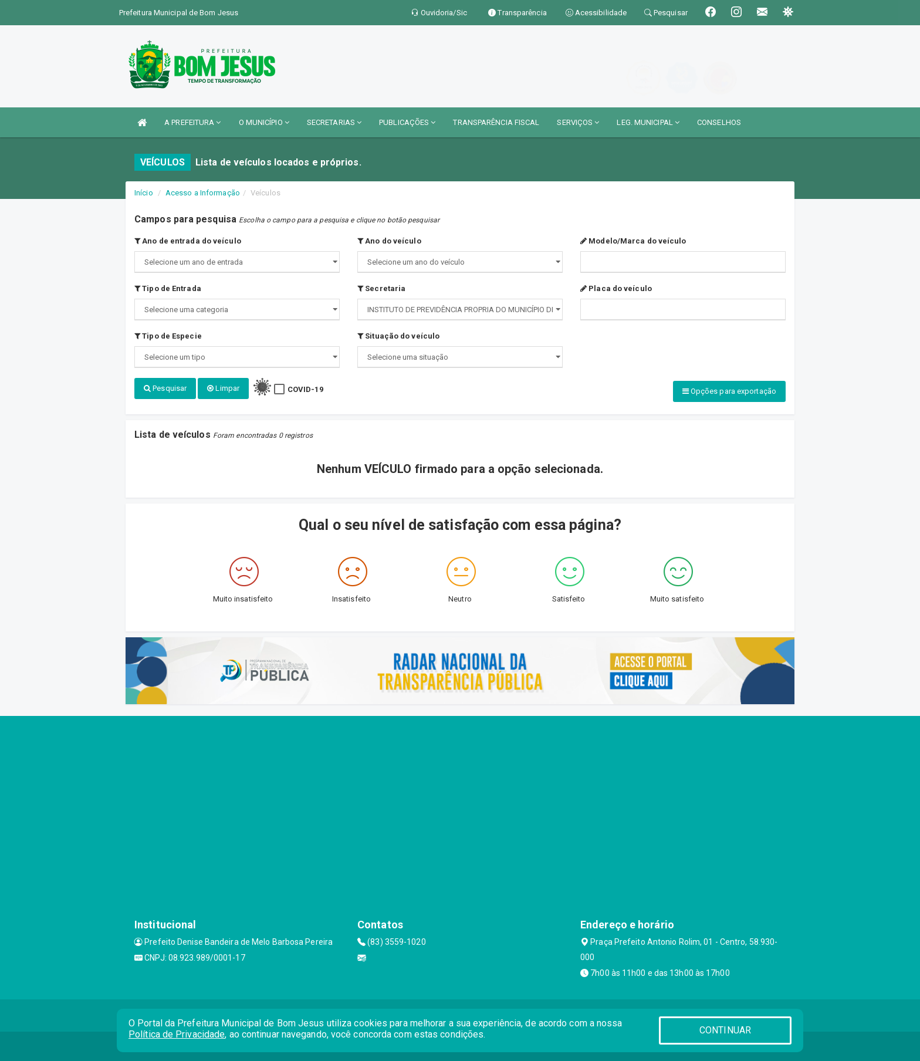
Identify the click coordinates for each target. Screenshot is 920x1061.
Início (143, 192)
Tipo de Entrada (167, 288)
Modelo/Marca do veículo (633, 240)
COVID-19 (305, 389)
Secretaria (381, 288)
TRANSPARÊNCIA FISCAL (496, 122)
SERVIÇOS (578, 122)
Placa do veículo (616, 288)
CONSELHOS (719, 122)
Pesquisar (165, 388)
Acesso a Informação (202, 192)
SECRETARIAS (334, 122)
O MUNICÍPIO (264, 122)
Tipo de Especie (168, 336)
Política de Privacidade (176, 1034)
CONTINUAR (725, 1030)
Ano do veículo (389, 240)
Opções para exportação (729, 391)
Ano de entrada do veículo (187, 240)
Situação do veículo (398, 336)
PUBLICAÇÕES (407, 122)
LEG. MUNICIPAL (648, 122)
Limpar (223, 388)
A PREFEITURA (192, 122)
